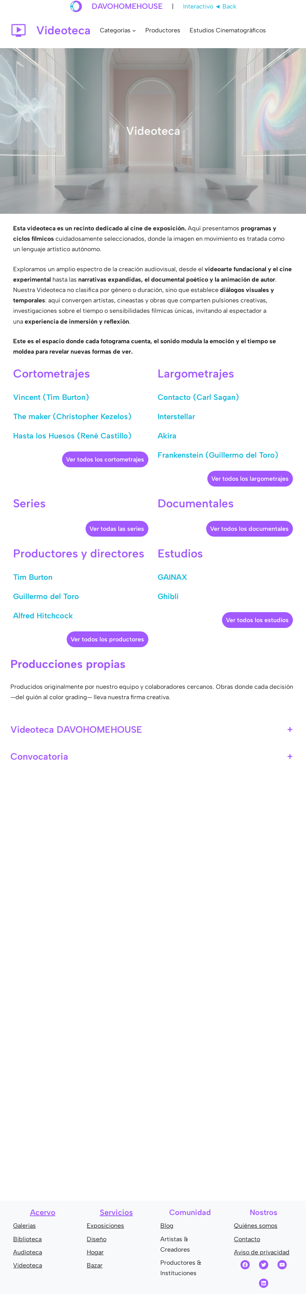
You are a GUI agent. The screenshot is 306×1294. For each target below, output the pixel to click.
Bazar (95, 1265)
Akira (167, 435)
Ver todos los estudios (257, 620)
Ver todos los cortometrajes (105, 459)
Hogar (95, 1252)
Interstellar (176, 416)
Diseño (96, 1239)
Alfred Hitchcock (43, 615)
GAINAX (172, 577)
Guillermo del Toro (46, 596)
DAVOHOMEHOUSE (127, 6)
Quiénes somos (255, 1225)
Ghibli (168, 596)
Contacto (247, 1239)
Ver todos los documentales (249, 528)
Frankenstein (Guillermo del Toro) (218, 455)
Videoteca (27, 1265)
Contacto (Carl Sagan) (198, 397)
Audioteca (27, 1252)
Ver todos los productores (107, 639)
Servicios (116, 1212)
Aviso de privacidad (261, 1252)
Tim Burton (32, 577)
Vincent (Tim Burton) (51, 397)
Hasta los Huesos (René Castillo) (72, 435)
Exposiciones (105, 1225)
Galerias (24, 1225)
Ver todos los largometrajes (250, 478)
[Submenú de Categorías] (134, 30)
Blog (166, 1225)
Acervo (42, 1212)
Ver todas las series (116, 528)
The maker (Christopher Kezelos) (72, 416)
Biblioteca (27, 1239)
